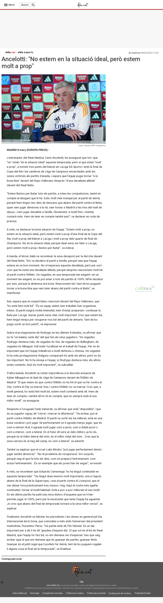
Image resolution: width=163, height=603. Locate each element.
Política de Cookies (75, 593)
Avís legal (34, 593)
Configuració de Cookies (119, 593)
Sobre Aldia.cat (20, 593)
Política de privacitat (96, 593)
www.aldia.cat (52, 585)
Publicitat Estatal (142, 593)
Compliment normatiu (52, 593)
